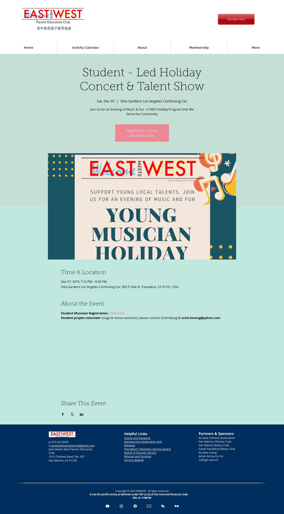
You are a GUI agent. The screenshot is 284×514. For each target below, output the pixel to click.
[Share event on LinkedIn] (81, 414)
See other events (142, 135)
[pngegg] (163, 506)
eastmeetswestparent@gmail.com (73, 445)
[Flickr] (177, 506)
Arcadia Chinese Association (217, 438)
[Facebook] (135, 506)
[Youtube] (107, 506)
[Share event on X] (72, 414)
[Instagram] (121, 506)
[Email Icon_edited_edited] (149, 506)
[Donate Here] (236, 19)
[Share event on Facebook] (63, 414)
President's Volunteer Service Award (147, 449)
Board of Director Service (140, 453)
